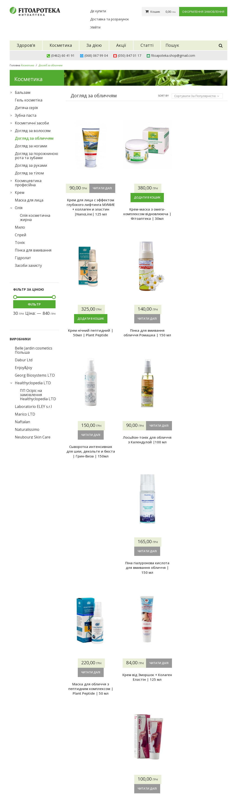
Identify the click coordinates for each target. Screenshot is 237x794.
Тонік (20, 242)
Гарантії (128, 764)
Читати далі (90, 197)
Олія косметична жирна (35, 217)
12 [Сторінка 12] (116, 711)
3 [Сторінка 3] (89, 711)
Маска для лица (29, 200)
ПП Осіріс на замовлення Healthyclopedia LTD (38, 394)
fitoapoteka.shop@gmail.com (173, 55)
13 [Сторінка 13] (126, 711)
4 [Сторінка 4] (98, 711)
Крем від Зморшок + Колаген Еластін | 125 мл (146, 565)
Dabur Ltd (23, 360)
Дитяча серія (26, 108)
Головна (15, 65)
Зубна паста (25, 115)
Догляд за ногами (31, 146)
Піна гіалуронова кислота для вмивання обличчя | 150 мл (203, 447)
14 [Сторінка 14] (135, 711)
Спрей (20, 235)
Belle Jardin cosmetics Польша (33, 350)
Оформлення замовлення (203, 11)
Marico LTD (25, 414)
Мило (20, 227)
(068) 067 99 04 (96, 55)
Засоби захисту (28, 265)
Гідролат (23, 258)
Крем (19, 192)
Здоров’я (91, 747)
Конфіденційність (135, 776)
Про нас (128, 747)
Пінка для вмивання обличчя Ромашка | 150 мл (202, 327)
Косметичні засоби (32, 123)
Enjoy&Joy (23, 367)
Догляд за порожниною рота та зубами (36, 155)
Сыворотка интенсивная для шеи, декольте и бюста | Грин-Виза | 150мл (90, 447)
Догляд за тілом (29, 173)
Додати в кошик (146, 197)
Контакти (129, 770)
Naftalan (22, 422)
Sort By (163, 95)
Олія (18, 208)
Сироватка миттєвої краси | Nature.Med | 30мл (90, 686)
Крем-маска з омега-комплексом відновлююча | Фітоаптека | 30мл (147, 214)
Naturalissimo (27, 429)
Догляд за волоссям (32, 131)
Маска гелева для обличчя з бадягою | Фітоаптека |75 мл (202, 568)
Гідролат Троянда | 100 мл (146, 684)
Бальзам (22, 92)
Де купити (98, 11)
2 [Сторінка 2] (80, 711)
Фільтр (34, 304)
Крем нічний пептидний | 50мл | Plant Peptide (202, 211)
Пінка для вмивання (33, 250)
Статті (89, 770)
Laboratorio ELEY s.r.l (33, 406)
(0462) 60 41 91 (63, 55)
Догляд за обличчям (34, 138)
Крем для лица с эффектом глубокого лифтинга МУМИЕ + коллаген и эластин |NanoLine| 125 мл (90, 216)
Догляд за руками (31, 165)
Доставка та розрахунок (109, 19)
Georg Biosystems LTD (35, 375)
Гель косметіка (28, 100)
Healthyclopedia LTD (33, 383)
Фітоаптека (45, 779)
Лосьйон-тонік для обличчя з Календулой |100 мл (146, 444)
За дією (90, 758)
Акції (88, 764)
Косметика (93, 752)
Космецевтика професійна (28, 183)
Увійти (95, 27)
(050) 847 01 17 (129, 55)
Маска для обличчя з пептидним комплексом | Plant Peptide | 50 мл (90, 568)
